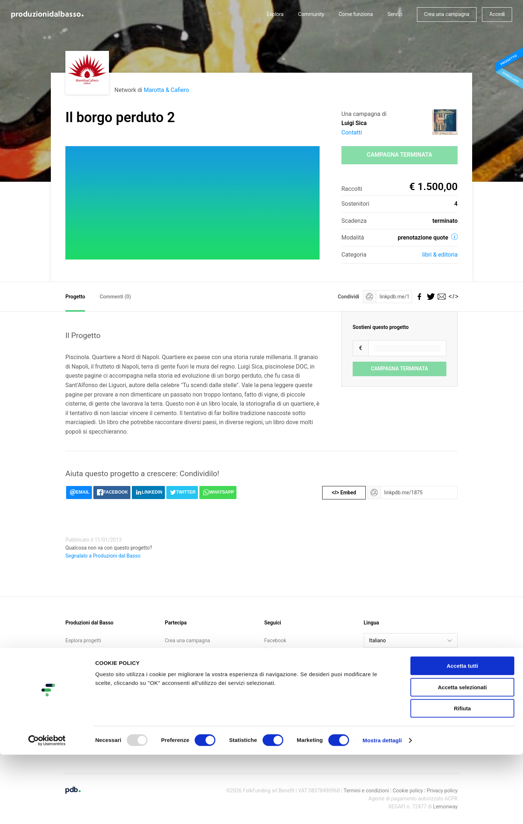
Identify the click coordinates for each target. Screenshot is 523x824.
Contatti (351, 132)
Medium (273, 668)
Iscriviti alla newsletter (190, 659)
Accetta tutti (462, 735)
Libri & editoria (440, 254)
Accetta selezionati (462, 756)
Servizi (395, 14)
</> (452, 296)
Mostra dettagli (382, 810)
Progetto (75, 297)
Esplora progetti (83, 640)
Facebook (275, 640)
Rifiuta (462, 778)
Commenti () (115, 297)
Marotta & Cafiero (166, 90)
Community (311, 14)
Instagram (275, 659)
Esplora (275, 14)
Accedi (497, 14)
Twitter (272, 650)
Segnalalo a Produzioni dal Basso (103, 556)
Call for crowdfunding (89, 668)
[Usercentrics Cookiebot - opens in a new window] (47, 809)
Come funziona (355, 14)
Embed (344, 492)
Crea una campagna (447, 14)
